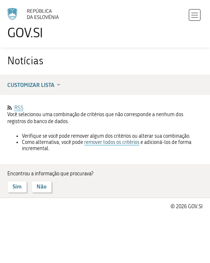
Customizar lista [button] (34, 85)
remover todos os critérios (111, 142)
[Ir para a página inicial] (36, 23)
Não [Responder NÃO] (41, 186)
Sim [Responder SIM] (17, 186)
